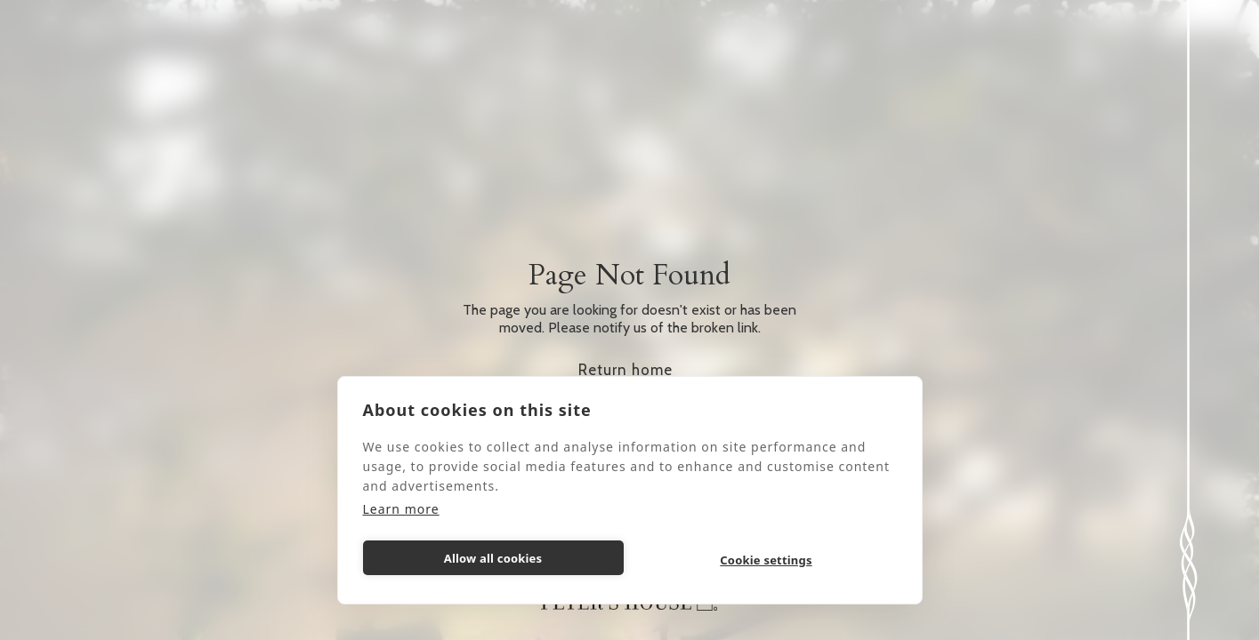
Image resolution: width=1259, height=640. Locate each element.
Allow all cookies (493, 558)
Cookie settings (765, 560)
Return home (625, 370)
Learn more (401, 508)
